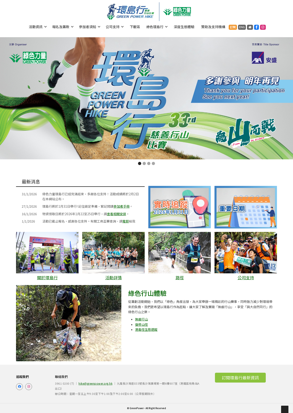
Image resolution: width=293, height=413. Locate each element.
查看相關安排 (116, 214)
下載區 (135, 26)
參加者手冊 (122, 206)
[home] (130, 11)
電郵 (125, 221)
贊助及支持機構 (213, 26)
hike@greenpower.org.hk (95, 383)
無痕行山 (141, 319)
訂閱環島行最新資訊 (240, 377)
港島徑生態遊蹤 (146, 329)
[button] (38, 26)
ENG (242, 27)
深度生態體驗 (184, 26)
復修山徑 (141, 324)
